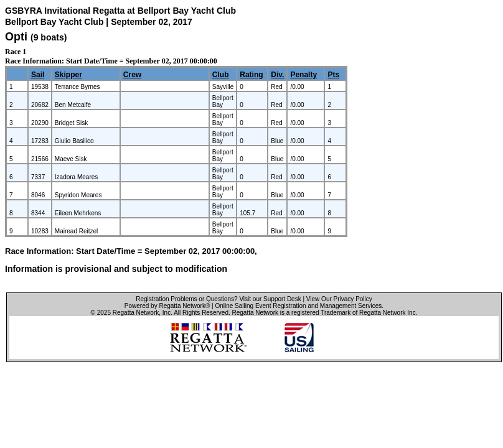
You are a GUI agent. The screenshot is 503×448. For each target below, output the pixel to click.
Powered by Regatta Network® (167, 305)
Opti (16, 36)
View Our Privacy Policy (339, 299)
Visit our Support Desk (270, 299)
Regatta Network (136, 312)
